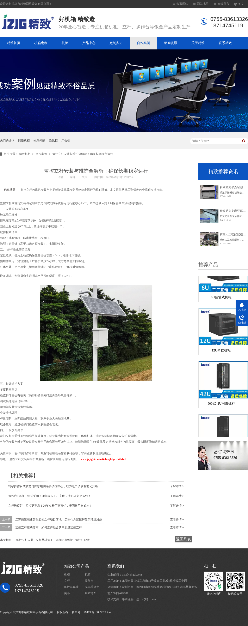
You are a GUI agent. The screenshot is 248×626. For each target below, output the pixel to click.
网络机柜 (24, 140)
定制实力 (116, 43)
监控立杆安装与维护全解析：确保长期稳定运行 (82, 154)
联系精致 (225, 43)
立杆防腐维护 (64, 540)
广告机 (65, 140)
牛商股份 (128, 599)
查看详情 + (177, 519)
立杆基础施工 (44, 540)
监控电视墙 (71, 587)
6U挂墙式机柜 (221, 298)
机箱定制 (41, 43)
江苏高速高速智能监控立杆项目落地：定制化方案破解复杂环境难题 (58, 519)
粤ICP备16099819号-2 (97, 612)
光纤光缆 (39, 140)
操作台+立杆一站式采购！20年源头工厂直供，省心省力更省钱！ (49, 496)
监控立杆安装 (24, 540)
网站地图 (203, 3)
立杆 (67, 580)
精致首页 (13, 43)
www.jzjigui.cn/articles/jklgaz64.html (103, 459)
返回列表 (183, 539)
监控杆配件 (82, 540)
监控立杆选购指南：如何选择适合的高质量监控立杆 (48, 527)
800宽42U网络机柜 (221, 404)
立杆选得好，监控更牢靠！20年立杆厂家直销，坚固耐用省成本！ (50, 505)
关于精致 (198, 43)
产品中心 (88, 43)
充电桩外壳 (92, 587)
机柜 (65, 43)
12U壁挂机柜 (221, 351)
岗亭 (67, 593)
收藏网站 (182, 3)
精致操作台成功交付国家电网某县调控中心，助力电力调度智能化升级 (53, 486)
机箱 (88, 574)
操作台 (89, 580)
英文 (241, 3)
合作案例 (143, 43)
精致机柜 (25, 154)
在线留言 (223, 3)
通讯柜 (53, 140)
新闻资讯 (170, 43)
